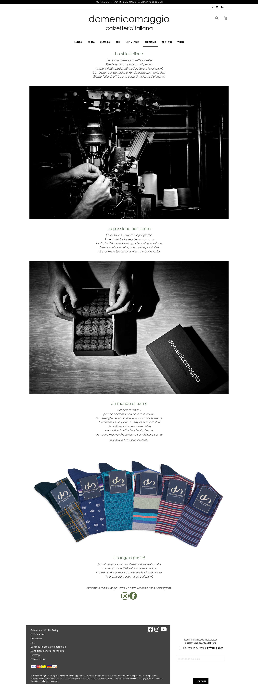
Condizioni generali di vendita (47, 650)
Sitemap (35, 654)
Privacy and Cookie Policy (44, 630)
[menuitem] (78, 42)
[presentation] (201, 671)
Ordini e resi (38, 634)
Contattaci (36, 638)
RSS (33, 642)
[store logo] (129, 22)
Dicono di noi (38, 659)
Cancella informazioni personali (48, 646)
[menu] (129, 42)
